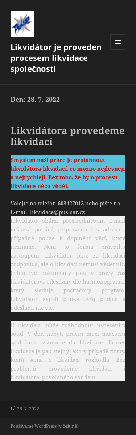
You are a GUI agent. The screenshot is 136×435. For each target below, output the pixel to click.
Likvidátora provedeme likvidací (68, 136)
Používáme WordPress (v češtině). (45, 426)
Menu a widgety (118, 49)
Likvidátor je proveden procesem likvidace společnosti (56, 57)
